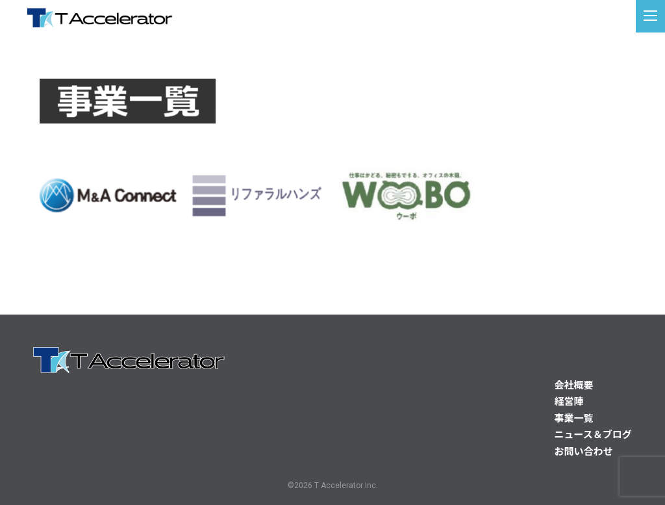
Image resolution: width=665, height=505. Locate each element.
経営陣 (569, 402)
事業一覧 (574, 418)
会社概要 (574, 385)
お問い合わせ (584, 452)
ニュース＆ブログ (593, 435)
